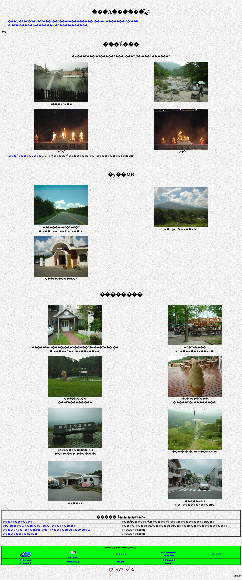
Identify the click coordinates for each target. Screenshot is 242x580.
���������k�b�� (19, 533)
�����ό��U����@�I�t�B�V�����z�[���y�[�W (46, 529)
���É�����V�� (23, 155)
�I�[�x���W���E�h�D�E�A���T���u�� (39, 525)
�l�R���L (73, 557)
